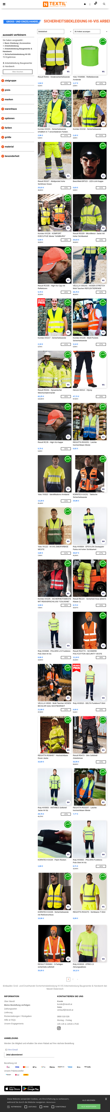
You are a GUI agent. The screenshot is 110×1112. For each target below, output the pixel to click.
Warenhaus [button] (11, 109)
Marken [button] (9, 99)
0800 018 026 (63, 1016)
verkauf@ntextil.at (65, 1010)
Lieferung (8, 1012)
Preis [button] (7, 90)
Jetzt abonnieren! (14, 1055)
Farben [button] (8, 128)
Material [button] (9, 146)
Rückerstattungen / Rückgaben (18, 1016)
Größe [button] (8, 137)
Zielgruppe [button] (10, 80)
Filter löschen (17, 72)
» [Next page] (77, 979)
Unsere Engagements (13, 1023)
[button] (85, 4)
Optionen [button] (10, 118)
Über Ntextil (9, 1001)
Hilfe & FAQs (10, 1020)
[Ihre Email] (19, 1049)
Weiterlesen (51, 1102)
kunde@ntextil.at (64, 1004)
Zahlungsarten (10, 1009)
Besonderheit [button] (12, 156)
